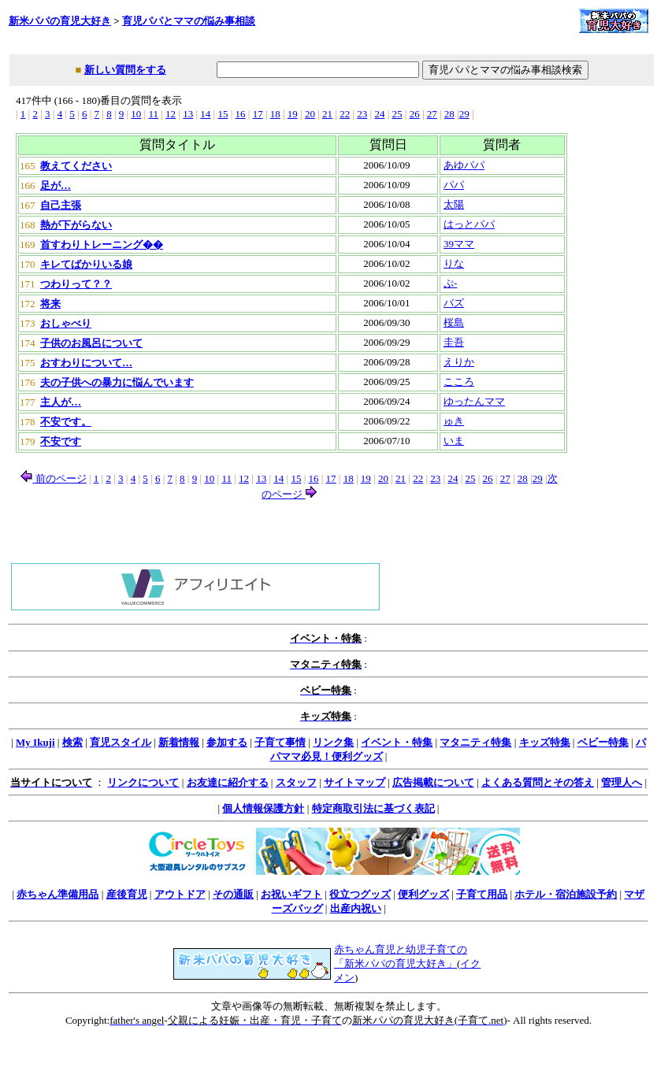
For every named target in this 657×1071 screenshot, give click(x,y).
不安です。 (65, 422)
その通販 (233, 894)
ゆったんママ (474, 401)
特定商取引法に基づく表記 (373, 808)
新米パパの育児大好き (60, 21)
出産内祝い (355, 908)
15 (222, 114)
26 (415, 114)
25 (397, 114)
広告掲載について (433, 782)
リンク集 (333, 742)
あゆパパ (464, 165)
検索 (72, 742)
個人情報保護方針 (263, 808)
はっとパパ (469, 224)
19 (293, 114)
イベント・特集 (396, 742)
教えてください (76, 166)
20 (310, 114)
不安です (60, 441)
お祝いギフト (291, 894)
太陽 (454, 204)
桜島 (454, 322)
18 (275, 114)
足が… (55, 185)
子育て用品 (481, 894)
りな (454, 263)
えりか (459, 362)
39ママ (459, 244)
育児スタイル (120, 742)
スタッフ (296, 782)
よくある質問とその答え (537, 782)
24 (379, 114)
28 (449, 114)
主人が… (60, 402)
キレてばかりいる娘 (86, 264)
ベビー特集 (603, 742)
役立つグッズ (360, 894)
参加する (226, 742)
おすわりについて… (86, 363)
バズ (454, 303)
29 (464, 114)
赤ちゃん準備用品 (57, 894)
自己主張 (60, 205)
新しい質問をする (125, 70)
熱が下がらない (76, 225)
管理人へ (621, 782)
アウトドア (180, 894)
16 (241, 114)
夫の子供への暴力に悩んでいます (117, 382)
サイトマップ (354, 782)
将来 (50, 303)
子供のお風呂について (91, 343)
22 (345, 114)
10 (136, 114)
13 (188, 114)
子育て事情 (280, 742)
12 (170, 114)
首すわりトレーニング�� (101, 244)
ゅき (454, 421)
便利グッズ (423, 894)
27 (432, 114)
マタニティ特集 (475, 742)
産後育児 (126, 894)
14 (205, 114)
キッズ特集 (544, 742)
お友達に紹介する (228, 782)
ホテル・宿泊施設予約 (565, 894)
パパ (454, 185)
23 (362, 114)
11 (153, 114)
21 (327, 114)
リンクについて (143, 782)
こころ (459, 381)
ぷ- (450, 283)
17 (258, 114)
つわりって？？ (76, 284)
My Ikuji (35, 742)
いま (454, 441)
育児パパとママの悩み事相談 (188, 21)
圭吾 (454, 342)
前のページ (53, 478)
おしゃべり (65, 323)
